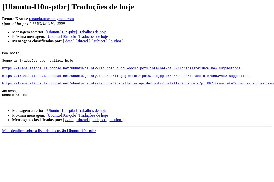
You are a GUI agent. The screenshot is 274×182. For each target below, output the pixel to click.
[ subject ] (99, 41)
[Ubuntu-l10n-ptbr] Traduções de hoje (77, 36)
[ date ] (68, 41)
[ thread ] (83, 41)
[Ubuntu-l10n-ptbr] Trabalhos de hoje (75, 32)
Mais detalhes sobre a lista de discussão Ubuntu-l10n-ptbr (49, 141)
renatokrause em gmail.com (51, 19)
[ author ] (116, 41)
